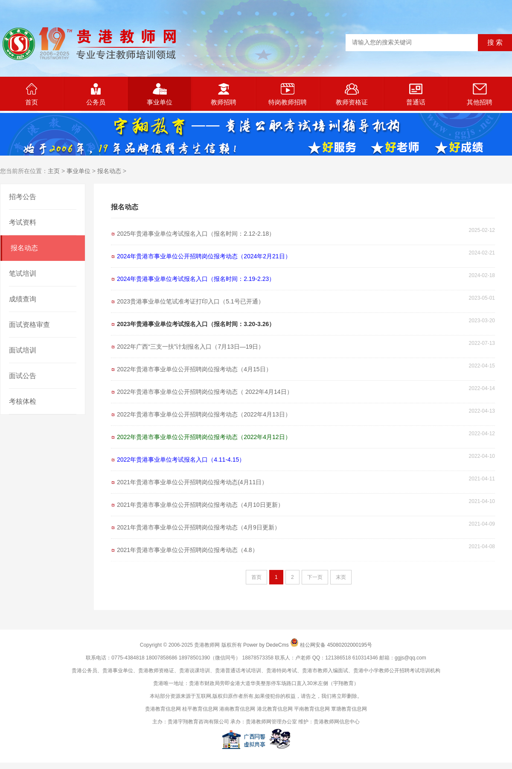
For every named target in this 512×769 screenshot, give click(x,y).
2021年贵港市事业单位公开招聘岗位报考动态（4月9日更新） (198, 527)
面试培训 (22, 350)
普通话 (415, 94)
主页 (54, 171)
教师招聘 (223, 94)
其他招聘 (479, 94)
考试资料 (22, 222)
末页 (341, 577)
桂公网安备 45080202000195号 (336, 645)
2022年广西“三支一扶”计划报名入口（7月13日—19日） (190, 346)
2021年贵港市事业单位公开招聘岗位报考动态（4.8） (187, 549)
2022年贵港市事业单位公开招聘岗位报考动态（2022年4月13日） (204, 414)
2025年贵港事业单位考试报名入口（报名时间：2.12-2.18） (196, 233)
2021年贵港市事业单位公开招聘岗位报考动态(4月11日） (192, 482)
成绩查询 (22, 299)
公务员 (95, 94)
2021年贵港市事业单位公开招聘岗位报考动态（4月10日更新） (200, 504)
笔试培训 (22, 273)
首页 (31, 94)
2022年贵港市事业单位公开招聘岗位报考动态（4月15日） (194, 369)
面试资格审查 (29, 324)
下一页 (315, 577)
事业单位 (159, 94)
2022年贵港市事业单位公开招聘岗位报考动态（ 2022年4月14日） (205, 391)
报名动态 (109, 171)
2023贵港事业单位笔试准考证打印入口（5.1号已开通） (190, 301)
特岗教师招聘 (287, 94)
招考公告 (22, 196)
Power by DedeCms (266, 645)
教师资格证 (352, 94)
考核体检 (22, 401)
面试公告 (22, 375)
